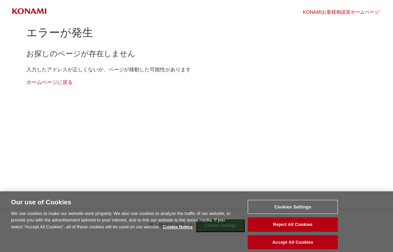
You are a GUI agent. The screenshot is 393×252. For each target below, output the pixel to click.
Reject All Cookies (292, 227)
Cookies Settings (292, 209)
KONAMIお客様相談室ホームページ (341, 12)
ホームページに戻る (49, 82)
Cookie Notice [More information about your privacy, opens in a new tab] (178, 229)
